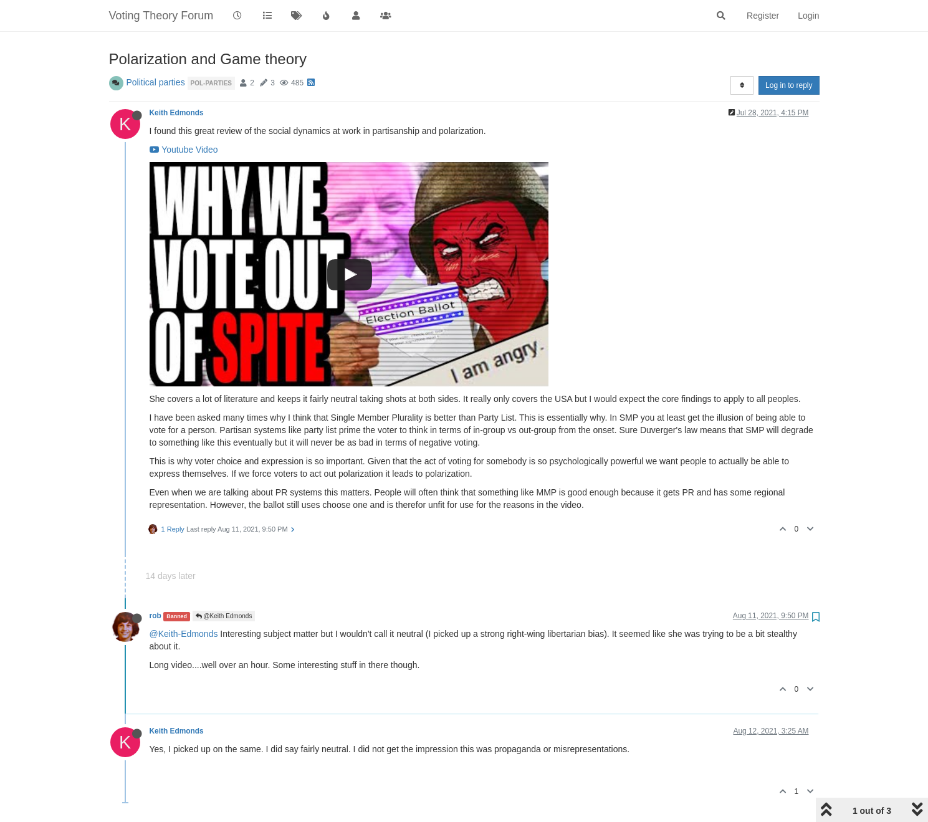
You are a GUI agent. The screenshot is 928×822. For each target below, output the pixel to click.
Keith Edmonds (177, 112)
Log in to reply (788, 85)
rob (155, 615)
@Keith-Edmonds (184, 634)
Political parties (156, 82)
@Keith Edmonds (224, 616)
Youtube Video (184, 150)
